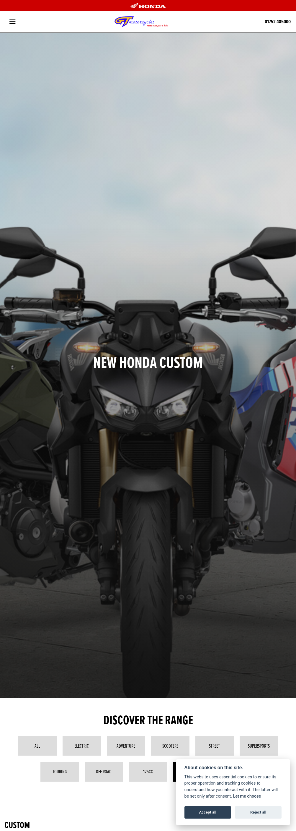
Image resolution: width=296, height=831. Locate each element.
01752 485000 (278, 21)
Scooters (170, 746)
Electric (81, 746)
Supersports (259, 746)
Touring (60, 771)
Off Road (104, 771)
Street (214, 746)
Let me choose (247, 796)
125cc (148, 771)
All (37, 746)
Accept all (207, 812)
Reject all (258, 812)
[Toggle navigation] (12, 22)
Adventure (126, 746)
